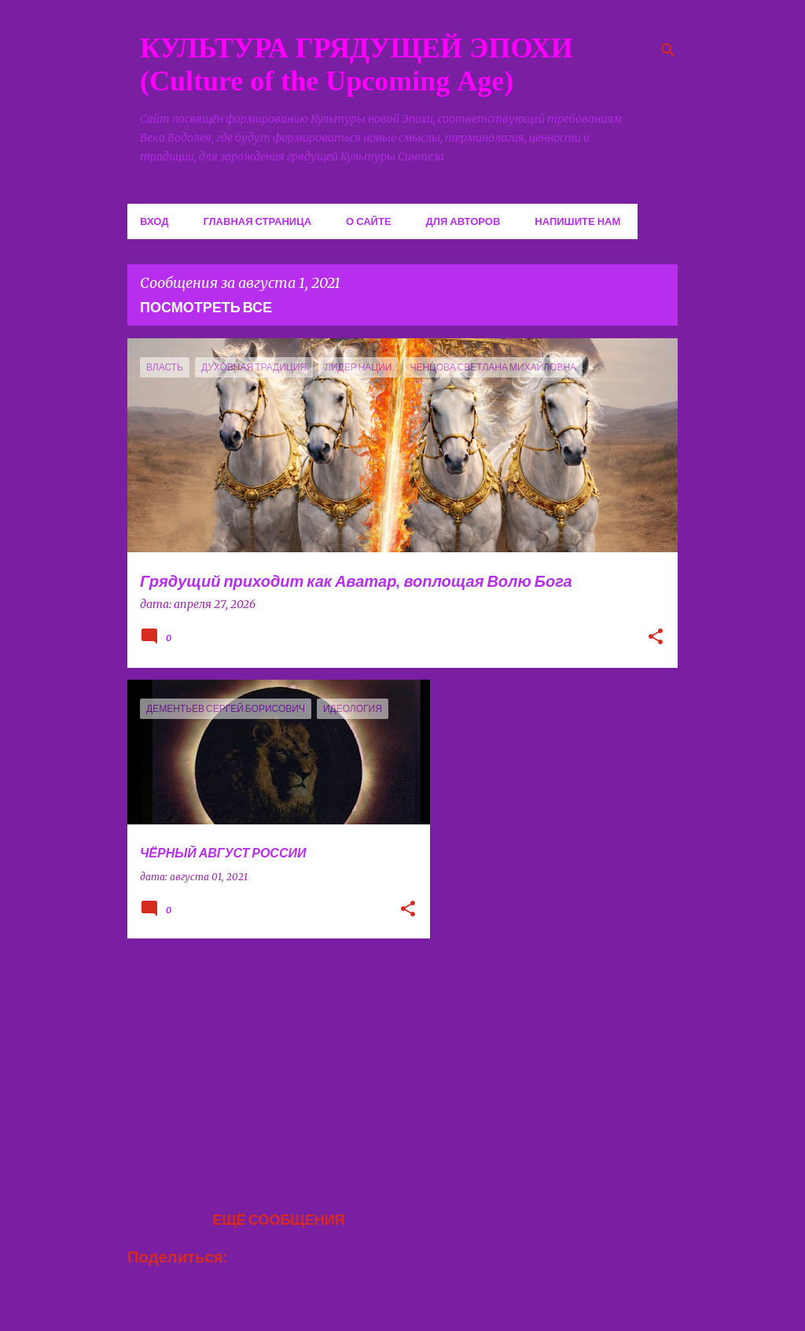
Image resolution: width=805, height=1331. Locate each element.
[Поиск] (668, 50)
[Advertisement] (272, 1060)
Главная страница (257, 221)
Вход (154, 221)
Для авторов (463, 221)
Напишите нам (577, 221)
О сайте (368, 221)
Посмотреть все (206, 306)
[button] (655, 638)
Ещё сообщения (278, 1219)
